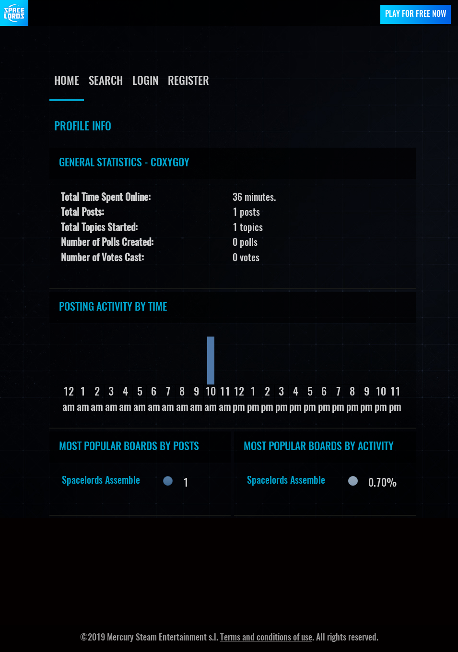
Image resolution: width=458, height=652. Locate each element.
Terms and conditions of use (266, 638)
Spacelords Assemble (101, 481)
